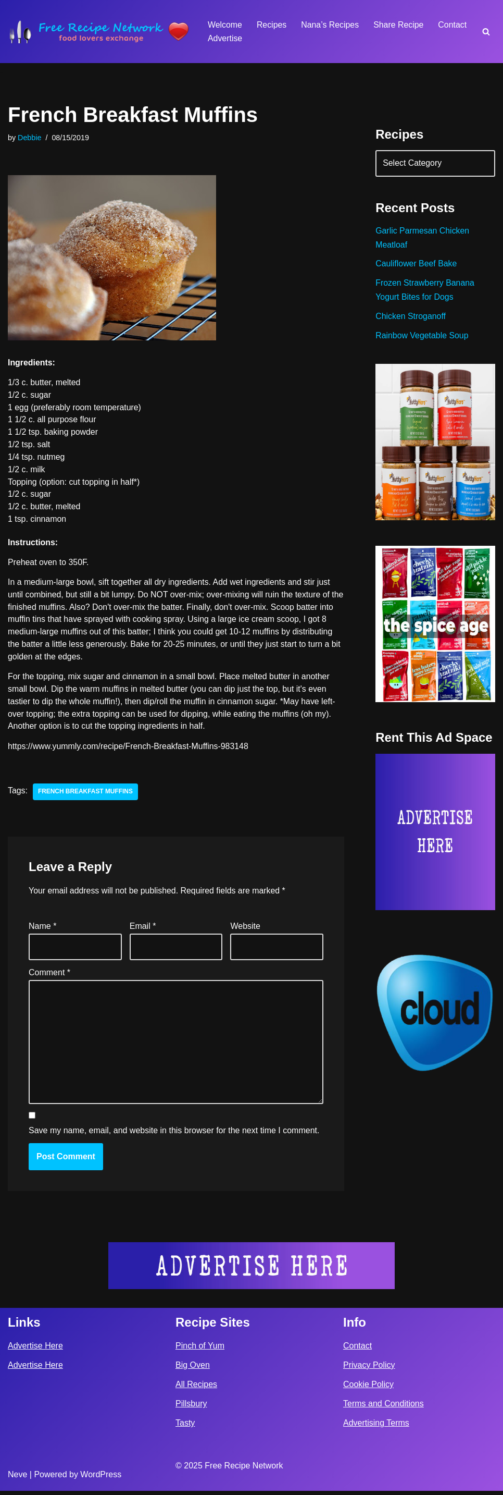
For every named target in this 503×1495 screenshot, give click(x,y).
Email (143, 929)
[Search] (486, 31)
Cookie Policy (368, 1388)
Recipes (272, 24)
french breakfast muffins (85, 795)
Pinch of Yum (199, 1349)
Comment (49, 975)
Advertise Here (35, 1349)
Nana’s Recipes (330, 24)
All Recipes (196, 1388)
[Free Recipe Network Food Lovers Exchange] (99, 31)
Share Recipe (399, 24)
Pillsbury (191, 1407)
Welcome (225, 24)
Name (42, 929)
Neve (17, 1478)
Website (245, 929)
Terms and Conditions (383, 1407)
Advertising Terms (376, 1427)
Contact (453, 24)
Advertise (225, 38)
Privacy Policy (369, 1369)
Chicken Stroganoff (410, 318)
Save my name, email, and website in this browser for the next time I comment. (174, 1134)
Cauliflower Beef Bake (416, 265)
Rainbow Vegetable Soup (422, 337)
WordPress (100, 1478)
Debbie (30, 137)
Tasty (185, 1427)
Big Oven (192, 1369)
